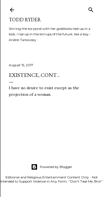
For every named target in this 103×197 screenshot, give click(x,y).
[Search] (91, 8)
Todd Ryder (25, 19)
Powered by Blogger (51, 167)
